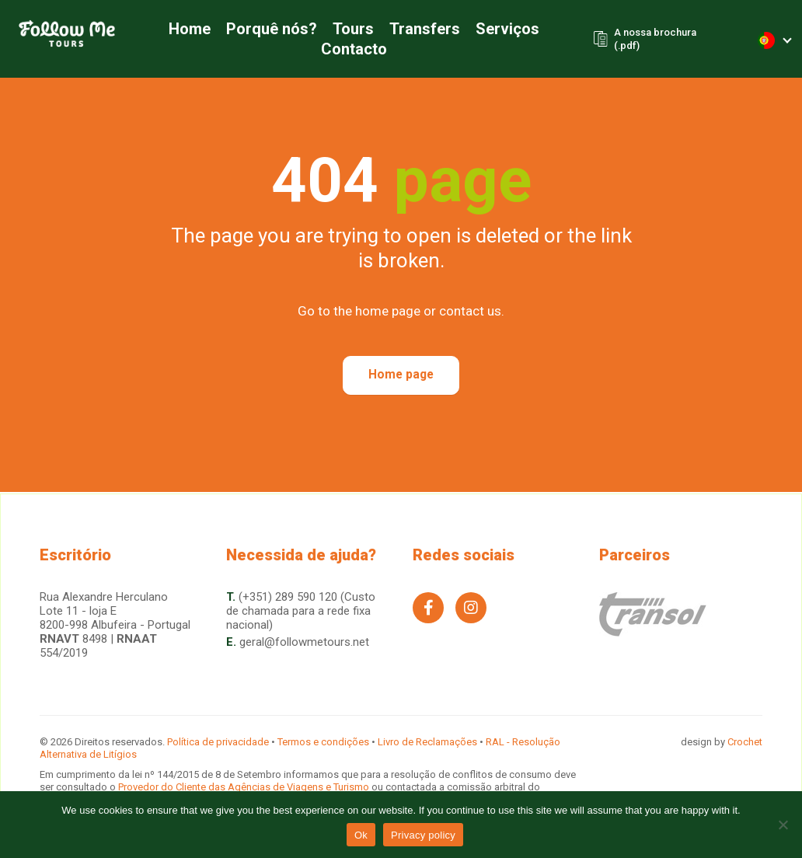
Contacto (349, 49)
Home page (401, 375)
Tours (347, 29)
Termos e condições (323, 742)
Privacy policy (423, 835)
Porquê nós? (266, 29)
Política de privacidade (218, 742)
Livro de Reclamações (427, 742)
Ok (361, 835)
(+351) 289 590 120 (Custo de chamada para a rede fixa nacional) (300, 611)
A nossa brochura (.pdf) (650, 40)
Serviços (502, 29)
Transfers (419, 29)
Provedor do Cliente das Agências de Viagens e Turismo (244, 787)
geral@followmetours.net (304, 642)
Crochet (744, 742)
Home (184, 29)
